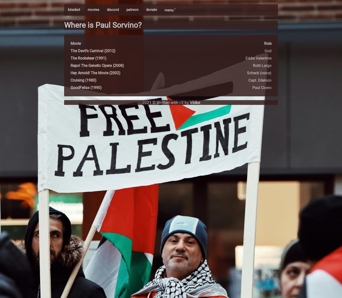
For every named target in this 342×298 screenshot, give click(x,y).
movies (93, 10)
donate (151, 10)
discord (113, 10)
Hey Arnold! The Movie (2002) (95, 73)
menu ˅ (170, 10)
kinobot (74, 10)
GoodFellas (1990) (86, 87)
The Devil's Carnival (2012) (93, 51)
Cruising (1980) (83, 80)
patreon (132, 10)
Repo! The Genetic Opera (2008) (97, 65)
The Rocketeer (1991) (88, 58)
